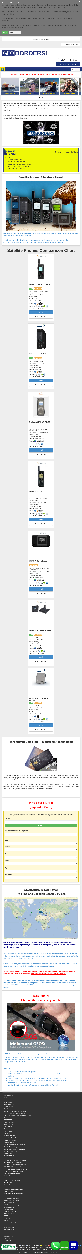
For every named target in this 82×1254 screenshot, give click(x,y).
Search (7, 819)
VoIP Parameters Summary (11, 1205)
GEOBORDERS (9, 1095)
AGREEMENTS (9, 1156)
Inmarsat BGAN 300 (9, 1142)
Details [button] (41, 312)
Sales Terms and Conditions (11, 1234)
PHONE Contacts (9, 1122)
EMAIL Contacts (8, 1124)
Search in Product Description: (16, 831)
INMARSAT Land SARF (10, 1211)
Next (78, 86)
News (5, 1100)
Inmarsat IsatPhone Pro (10, 1138)
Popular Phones (9, 1135)
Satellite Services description (12, 1109)
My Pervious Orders (9, 1225)
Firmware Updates (9, 1209)
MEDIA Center (8, 1102)
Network (8, 840)
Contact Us (7, 1238)
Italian (36, 1245)
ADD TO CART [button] (41, 317)
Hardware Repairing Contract (12, 1180)
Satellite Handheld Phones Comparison (14, 1144)
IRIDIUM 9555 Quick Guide (11, 1198)
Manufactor (9, 874)
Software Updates (9, 1207)
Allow (5, 32)
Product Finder (8, 1218)
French (29, 1245)
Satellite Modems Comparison (12, 1147)
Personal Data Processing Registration (14, 1113)
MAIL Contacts (8, 1126)
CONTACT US (8, 1120)
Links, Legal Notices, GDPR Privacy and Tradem (17, 1115)
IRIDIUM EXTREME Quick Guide (13, 1196)
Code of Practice (8, 1106)
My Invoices (7, 1231)
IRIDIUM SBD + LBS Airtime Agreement (15, 1160)
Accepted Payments (9, 1236)
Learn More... (15, 32)
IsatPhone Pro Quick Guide (11, 1200)
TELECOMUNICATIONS (41, 39)
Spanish (43, 1245)
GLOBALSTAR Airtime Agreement (13, 1175)
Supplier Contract (8, 1182)
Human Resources (9, 1104)
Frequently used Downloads (13, 1193)
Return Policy (7, 1240)
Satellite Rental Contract (10, 1158)
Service (7, 846)
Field (6, 868)
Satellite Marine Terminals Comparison (14, 1149)
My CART (6, 1220)
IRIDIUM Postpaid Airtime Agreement (14, 1162)
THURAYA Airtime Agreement (12, 1173)
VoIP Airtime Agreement (10, 1178)
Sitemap (6, 1117)
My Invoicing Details (9, 1227)
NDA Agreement (8, 1187)
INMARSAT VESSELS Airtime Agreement (15, 1169)
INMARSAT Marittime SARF (11, 1213)
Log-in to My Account (71, 44)
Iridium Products (8, 1153)
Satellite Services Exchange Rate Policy (15, 1111)
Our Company (8, 1097)
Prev (3, 86)
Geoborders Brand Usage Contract (13, 1189)
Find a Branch (8, 1131)
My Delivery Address (9, 1229)
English (22, 1245)
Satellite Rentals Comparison (12, 1151)
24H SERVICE (8, 1133)
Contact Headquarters (10, 1129)
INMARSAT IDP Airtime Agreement (13, 1171)
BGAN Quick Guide (9, 1202)
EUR (63, 60)
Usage (7, 860)
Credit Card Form (8, 1191)
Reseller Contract (8, 1184)
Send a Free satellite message (68, 64)
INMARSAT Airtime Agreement (12, 1167)
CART (6, 1216)
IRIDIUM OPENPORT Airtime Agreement (15, 1164)
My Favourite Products (10, 1222)
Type (6, 854)
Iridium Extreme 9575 (10, 1140)
